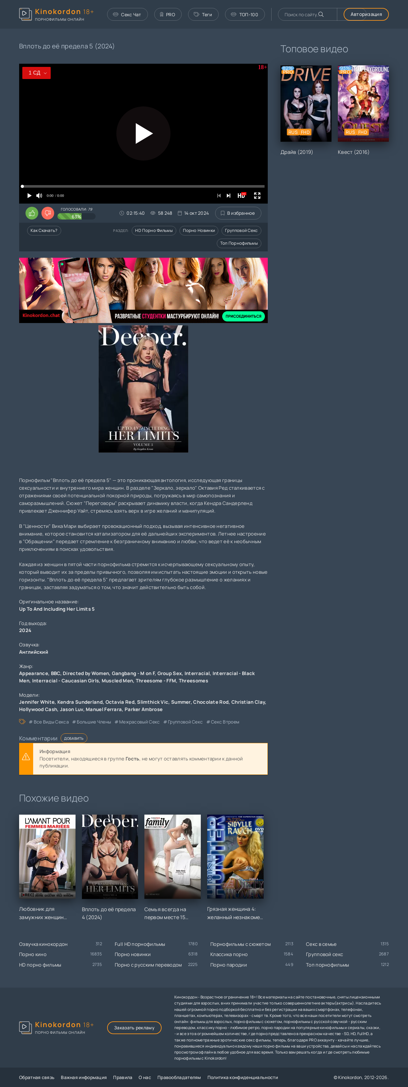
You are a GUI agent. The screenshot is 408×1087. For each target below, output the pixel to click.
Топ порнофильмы (239, 243)
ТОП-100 (244, 14)
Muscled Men (117, 680)
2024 (25, 630)
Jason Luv (71, 709)
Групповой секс (241, 230)
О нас (145, 1077)
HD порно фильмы (154, 230)
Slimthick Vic (152, 702)
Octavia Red (120, 702)
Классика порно (229, 954)
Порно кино (33, 954)
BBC (55, 673)
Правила (122, 1077)
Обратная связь (37, 1077)
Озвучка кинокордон (43, 944)
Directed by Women (86, 673)
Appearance (33, 673)
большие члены (94, 722)
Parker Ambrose (144, 709)
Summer (181, 702)
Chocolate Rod (211, 702)
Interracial (197, 673)
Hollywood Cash (38, 709)
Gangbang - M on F (133, 673)
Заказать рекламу (134, 1028)
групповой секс (185, 722)
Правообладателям (179, 1077)
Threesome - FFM (156, 680)
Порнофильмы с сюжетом (240, 944)
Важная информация (84, 1077)
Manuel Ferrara (104, 709)
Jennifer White (37, 702)
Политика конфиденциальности (243, 1077)
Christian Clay (248, 702)
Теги (203, 14)
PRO (167, 14)
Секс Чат (127, 14)
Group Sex (169, 673)
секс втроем (225, 722)
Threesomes (193, 680)
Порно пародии (228, 964)
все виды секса (51, 722)
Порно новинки (199, 230)
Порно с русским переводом (148, 964)
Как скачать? (44, 230)
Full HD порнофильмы (140, 944)
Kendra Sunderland (80, 702)
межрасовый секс (139, 722)
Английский (33, 652)
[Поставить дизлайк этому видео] (47, 213)
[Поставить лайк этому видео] (32, 213)
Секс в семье (321, 944)
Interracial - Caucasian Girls (65, 680)
